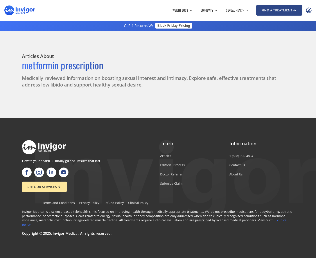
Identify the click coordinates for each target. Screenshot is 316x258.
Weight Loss (180, 10)
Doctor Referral (171, 174)
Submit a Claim (171, 183)
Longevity (207, 10)
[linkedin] (51, 172)
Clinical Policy (138, 203)
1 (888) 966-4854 (241, 156)
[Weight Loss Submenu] (192, 10)
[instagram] (39, 172)
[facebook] (27, 172)
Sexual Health (235, 10)
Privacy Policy (89, 203)
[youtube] (63, 172)
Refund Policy (114, 203)
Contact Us (237, 165)
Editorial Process (172, 165)
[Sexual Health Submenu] (248, 10)
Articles (165, 156)
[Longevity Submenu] (217, 10)
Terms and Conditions (58, 203)
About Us (236, 174)
